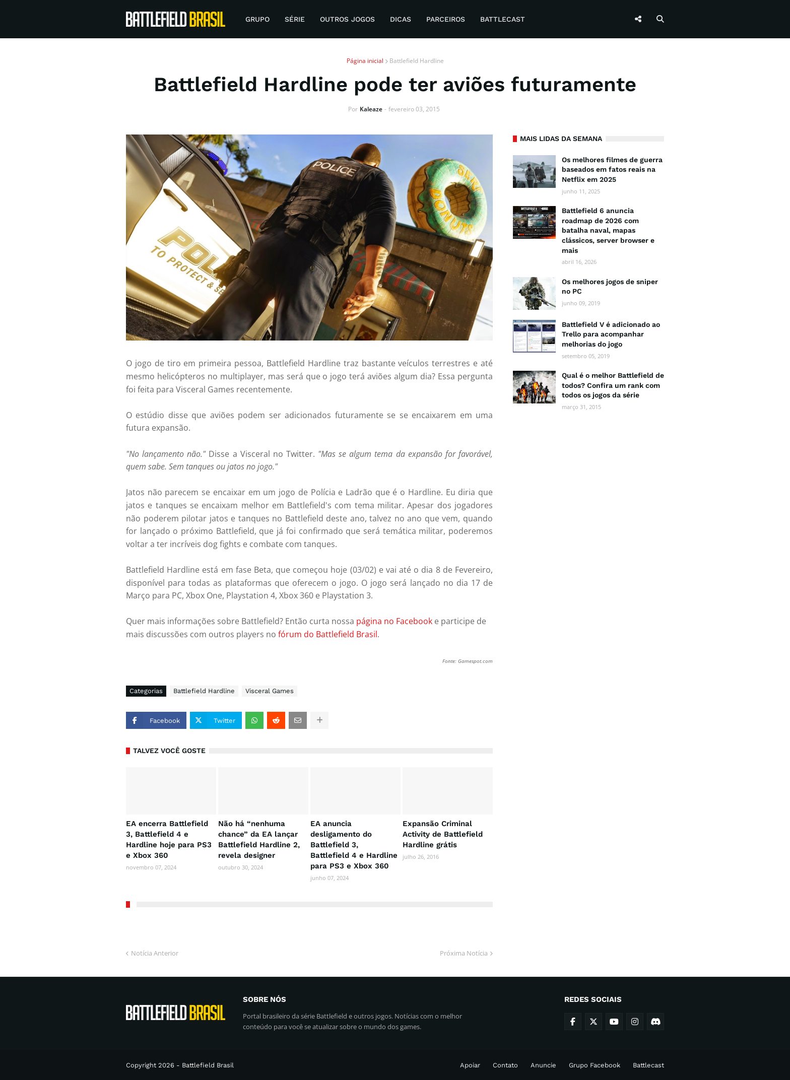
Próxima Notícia (464, 953)
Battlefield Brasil (208, 1065)
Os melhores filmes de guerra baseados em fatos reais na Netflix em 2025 (612, 169)
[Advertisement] (588, 575)
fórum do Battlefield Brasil (327, 634)
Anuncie (543, 1065)
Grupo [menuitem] (257, 19)
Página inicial (365, 60)
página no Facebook (394, 621)
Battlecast (648, 1065)
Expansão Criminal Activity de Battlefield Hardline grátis (443, 834)
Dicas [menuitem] (400, 19)
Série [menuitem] (295, 19)
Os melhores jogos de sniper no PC (610, 287)
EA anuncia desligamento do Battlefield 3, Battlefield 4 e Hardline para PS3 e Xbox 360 (354, 844)
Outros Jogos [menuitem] (347, 19)
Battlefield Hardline (416, 60)
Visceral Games (269, 691)
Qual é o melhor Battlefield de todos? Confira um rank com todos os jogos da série (613, 385)
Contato (505, 1065)
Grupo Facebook (594, 1065)
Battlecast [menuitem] (502, 19)
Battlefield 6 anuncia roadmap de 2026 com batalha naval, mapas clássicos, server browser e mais (608, 230)
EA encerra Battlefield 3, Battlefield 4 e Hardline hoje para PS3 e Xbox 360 (169, 839)
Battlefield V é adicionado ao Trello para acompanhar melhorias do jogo (611, 334)
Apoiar (470, 1065)
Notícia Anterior (154, 953)
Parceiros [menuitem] (445, 19)
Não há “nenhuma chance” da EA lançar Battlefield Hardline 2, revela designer (259, 839)
